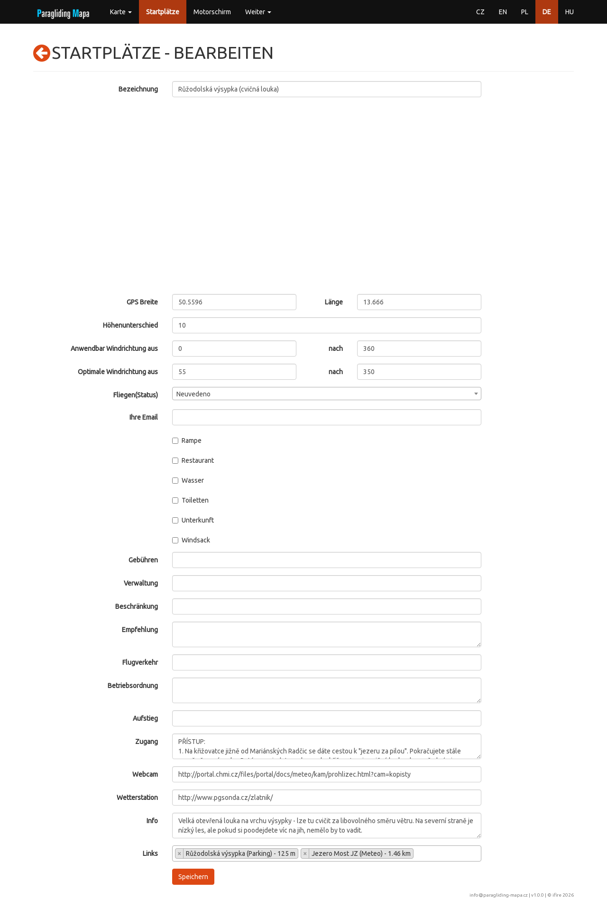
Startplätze (162, 12)
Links (150, 853)
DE (547, 12)
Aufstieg (145, 718)
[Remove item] (179, 853)
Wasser (188, 480)
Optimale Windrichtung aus (118, 372)
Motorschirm (212, 12)
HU (569, 12)
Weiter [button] (258, 12)
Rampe (187, 440)
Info (152, 821)
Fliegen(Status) (135, 395)
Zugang (146, 741)
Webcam (145, 774)
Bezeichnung (138, 89)
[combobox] (327, 393)
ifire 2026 (563, 895)
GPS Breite (142, 302)
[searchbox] (418, 854)
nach (336, 348)
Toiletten (190, 500)
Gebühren (143, 560)
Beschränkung (136, 606)
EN (503, 12)
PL (524, 12)
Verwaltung (141, 583)
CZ (480, 12)
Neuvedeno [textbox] (193, 394)
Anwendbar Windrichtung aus (114, 348)
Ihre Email (143, 417)
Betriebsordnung (133, 685)
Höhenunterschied (130, 325)
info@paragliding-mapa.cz (498, 895)
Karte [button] (121, 12)
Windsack (191, 540)
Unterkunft (193, 520)
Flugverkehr (140, 662)
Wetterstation (137, 797)
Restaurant (193, 460)
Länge (334, 302)
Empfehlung (140, 629)
